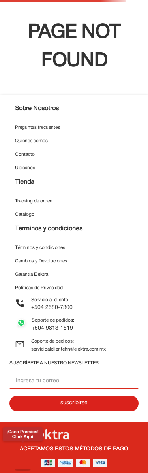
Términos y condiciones (40, 247)
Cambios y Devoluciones (41, 261)
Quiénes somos (31, 141)
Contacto (25, 154)
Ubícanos (25, 168)
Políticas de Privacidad (39, 288)
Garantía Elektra (31, 274)
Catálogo (24, 214)
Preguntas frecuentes (37, 127)
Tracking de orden (33, 201)
